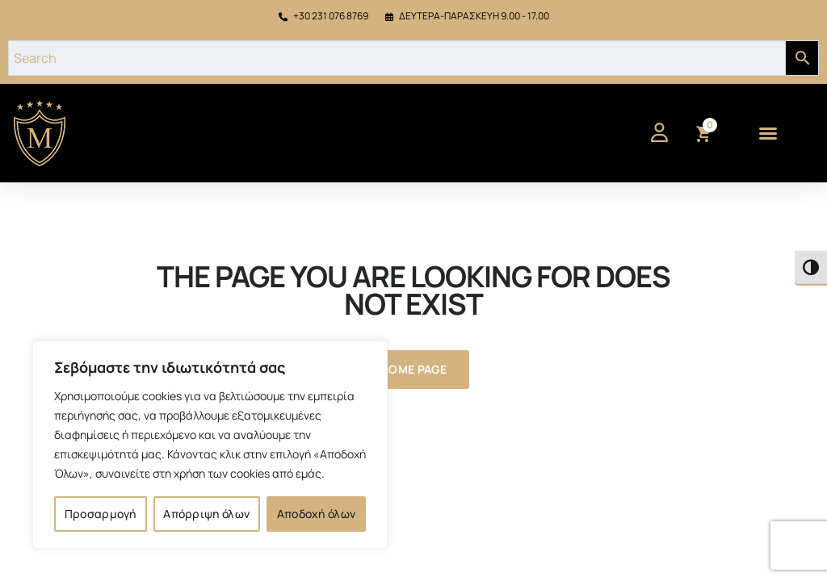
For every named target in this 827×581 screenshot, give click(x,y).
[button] (768, 133)
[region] (210, 445)
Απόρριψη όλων (206, 513)
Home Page (413, 369)
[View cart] (702, 134)
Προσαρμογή (100, 513)
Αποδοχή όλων (316, 513)
